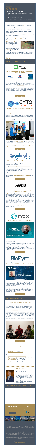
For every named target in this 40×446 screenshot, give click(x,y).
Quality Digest (16, 175)
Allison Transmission (20, 85)
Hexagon (12, 163)
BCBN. (7, 146)
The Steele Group (15, 310)
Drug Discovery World (27, 145)
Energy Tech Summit (11, 358)
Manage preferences (22, 442)
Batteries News (31, 205)
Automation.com (27, 175)
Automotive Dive (16, 92)
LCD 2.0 (7, 26)
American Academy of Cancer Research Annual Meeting (17, 356)
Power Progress (26, 205)
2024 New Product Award (19, 141)
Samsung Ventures (10, 82)
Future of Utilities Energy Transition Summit (15, 352)
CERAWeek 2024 (10, 351)
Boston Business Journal (19, 145)
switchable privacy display (18, 38)
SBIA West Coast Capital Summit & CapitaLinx (15, 357)
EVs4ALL (22, 197)
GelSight (7, 162)
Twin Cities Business (23, 92)
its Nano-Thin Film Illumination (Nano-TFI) (12, 41)
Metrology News (21, 175)
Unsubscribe (17, 442)
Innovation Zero (10, 361)
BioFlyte (7, 281)
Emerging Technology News (18, 205)
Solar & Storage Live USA (12, 359)
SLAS (10, 113)
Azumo (24, 25)
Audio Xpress (29, 92)
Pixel (12, 112)
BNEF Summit (10, 360)
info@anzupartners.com (16, 363)
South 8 (7, 193)
